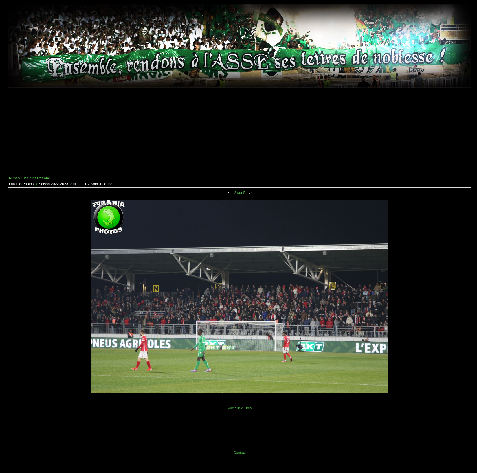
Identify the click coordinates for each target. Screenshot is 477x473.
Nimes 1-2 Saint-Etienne (92, 184)
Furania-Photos (21, 184)
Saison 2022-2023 (53, 184)
